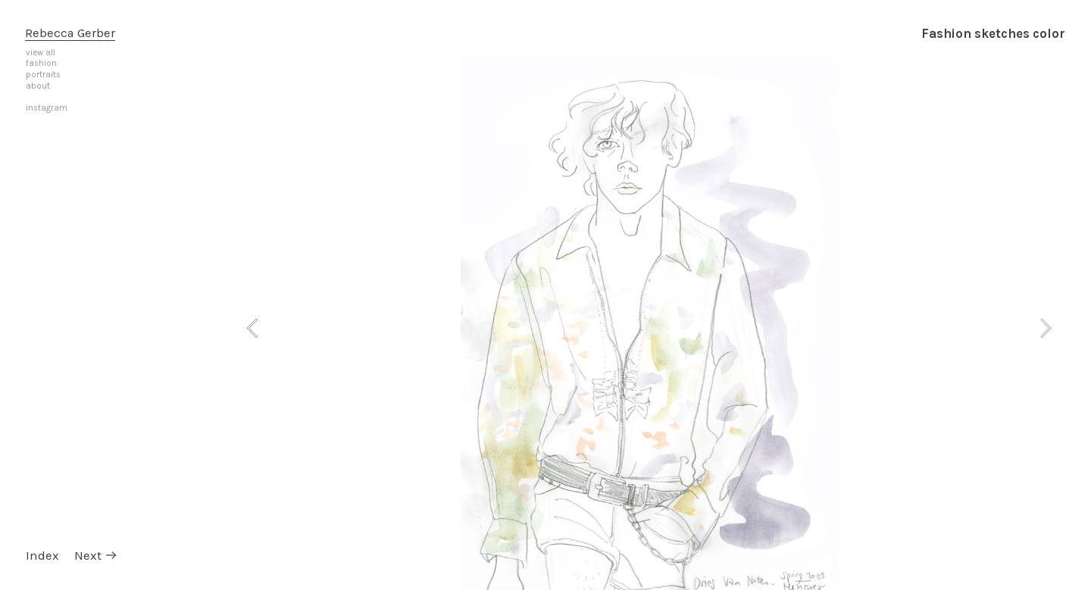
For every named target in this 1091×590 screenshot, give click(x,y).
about (38, 86)
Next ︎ (96, 555)
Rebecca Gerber (70, 33)
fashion (41, 63)
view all (40, 53)
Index (42, 555)
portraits (43, 75)
